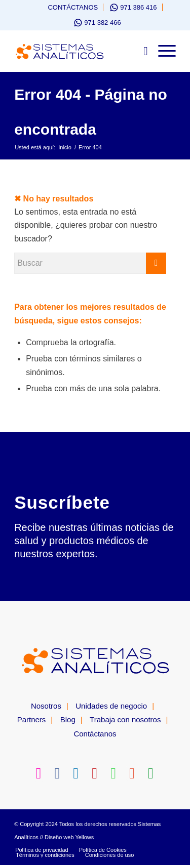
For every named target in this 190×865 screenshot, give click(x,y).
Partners (31, 719)
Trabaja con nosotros (125, 719)
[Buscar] (140, 51)
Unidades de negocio (111, 706)
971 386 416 (138, 7)
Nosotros (46, 706)
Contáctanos (73, 7)
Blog (67, 719)
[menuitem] (67, 7)
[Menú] (162, 51)
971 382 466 (102, 22)
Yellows (84, 837)
